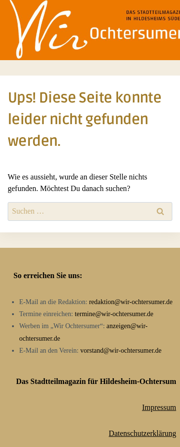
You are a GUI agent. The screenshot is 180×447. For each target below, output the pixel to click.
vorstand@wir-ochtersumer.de (120, 350)
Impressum (159, 407)
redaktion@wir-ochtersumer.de (130, 302)
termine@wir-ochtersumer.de (114, 314)
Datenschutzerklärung (142, 433)
